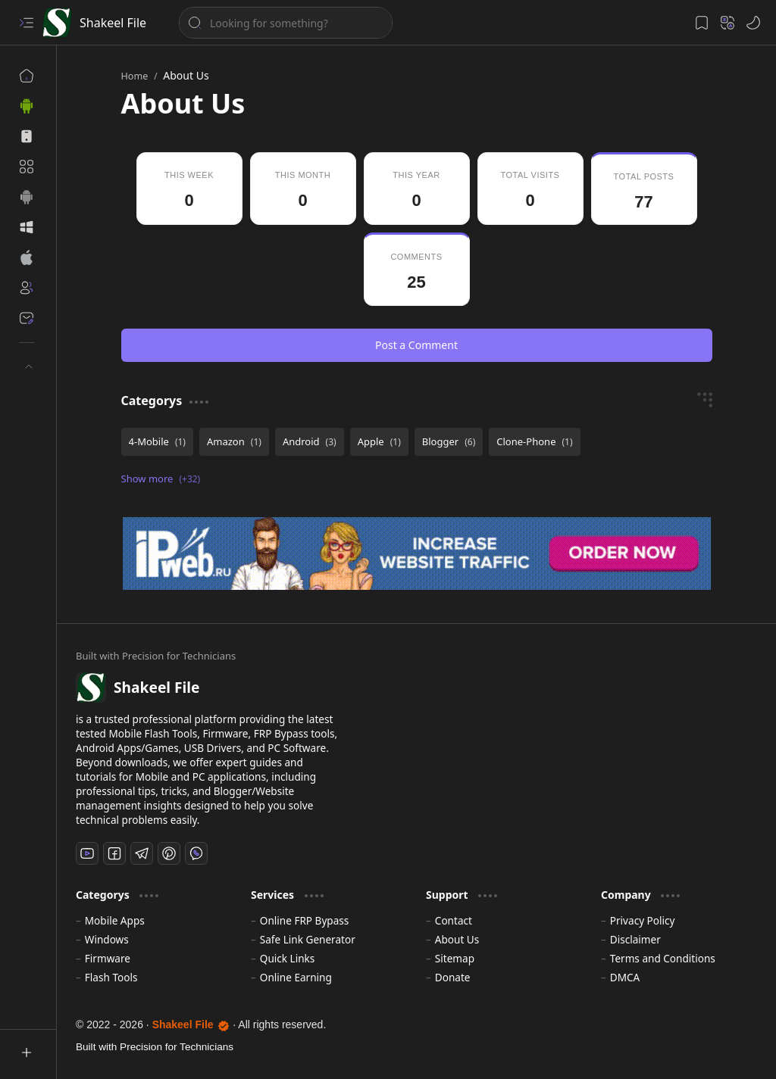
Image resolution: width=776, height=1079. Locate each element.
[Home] (26, 76)
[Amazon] (234, 442)
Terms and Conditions (662, 958)
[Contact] (26, 318)
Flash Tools (111, 977)
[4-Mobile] (157, 442)
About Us (457, 939)
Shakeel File (113, 22)
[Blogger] (449, 442)
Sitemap (454, 958)
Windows (107, 939)
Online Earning (296, 977)
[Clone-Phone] (534, 442)
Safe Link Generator (307, 939)
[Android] (309, 442)
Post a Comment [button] (416, 345)
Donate (453, 977)
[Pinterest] (169, 853)
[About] (26, 288)
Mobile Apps (115, 920)
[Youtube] (87, 853)
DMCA (625, 977)
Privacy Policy (642, 920)
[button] (26, 22)
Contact (453, 920)
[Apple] (379, 442)
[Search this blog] (286, 23)
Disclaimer (635, 939)
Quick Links (287, 958)
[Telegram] (141, 853)
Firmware (107, 958)
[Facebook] (114, 853)
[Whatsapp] (196, 853)
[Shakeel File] (57, 23)
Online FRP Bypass (304, 920)
